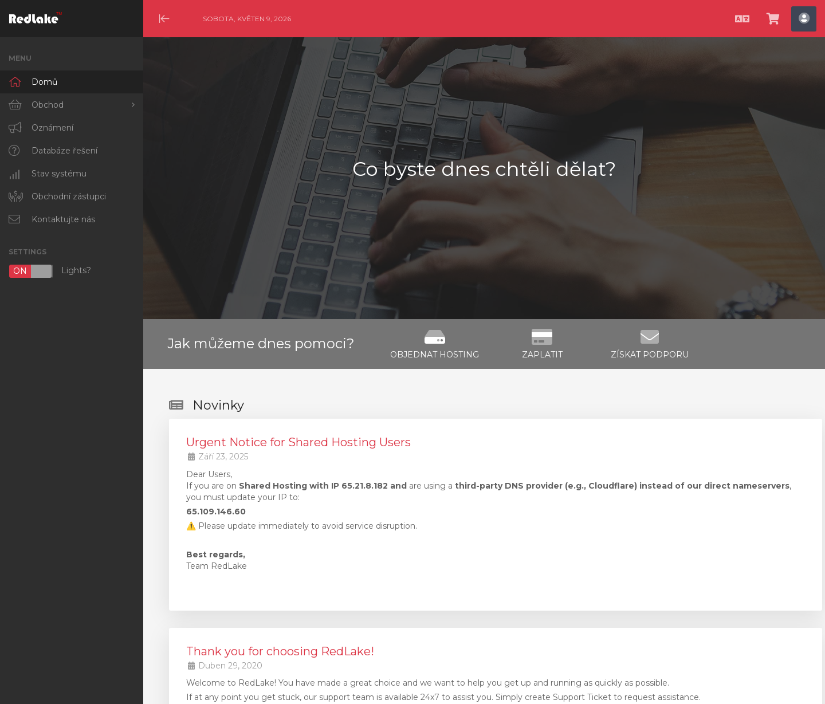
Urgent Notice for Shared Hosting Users (298, 442)
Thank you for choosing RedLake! (280, 651)
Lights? (50, 271)
